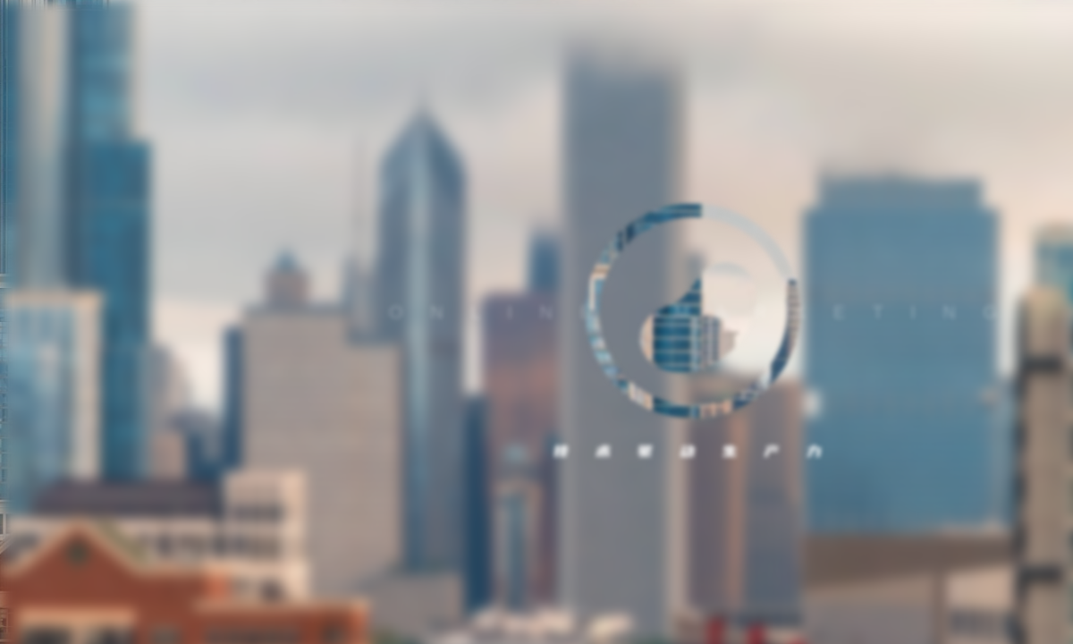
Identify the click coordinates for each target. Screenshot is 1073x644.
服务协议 (181, 366)
